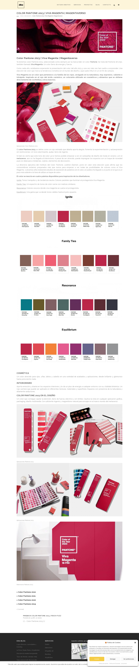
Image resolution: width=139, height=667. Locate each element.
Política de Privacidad (114, 663)
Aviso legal (124, 663)
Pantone (93, 62)
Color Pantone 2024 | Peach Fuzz (46, 616)
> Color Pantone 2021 (26, 596)
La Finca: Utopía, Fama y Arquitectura (28, 650)
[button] (135, 643)
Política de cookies (103, 663)
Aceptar (96, 659)
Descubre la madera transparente (27, 653)
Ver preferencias (128, 659)
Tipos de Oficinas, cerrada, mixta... (27, 656)
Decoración (28, 16)
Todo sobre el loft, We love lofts (27, 660)
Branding (48, 654)
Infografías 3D (49, 651)
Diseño (47, 644)
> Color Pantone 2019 (26, 604)
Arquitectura (48, 657)
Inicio (21, 16)
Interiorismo (48, 647)
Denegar (113, 659)
